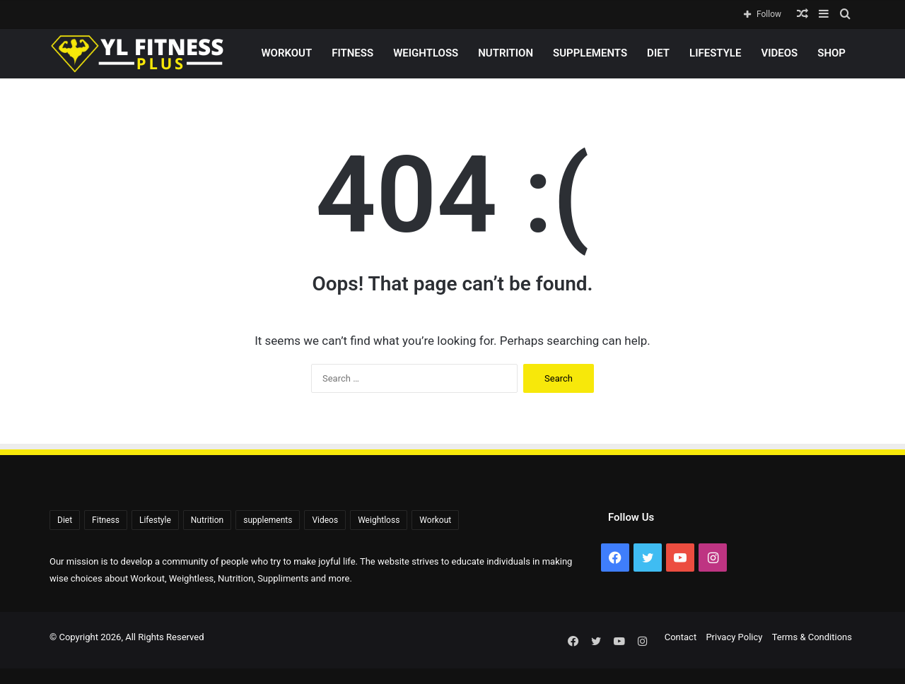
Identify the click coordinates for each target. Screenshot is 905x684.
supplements (590, 53)
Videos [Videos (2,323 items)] (325, 520)
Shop (831, 53)
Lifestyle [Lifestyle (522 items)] (155, 520)
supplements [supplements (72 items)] (267, 520)
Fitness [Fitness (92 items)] (105, 520)
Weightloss (425, 53)
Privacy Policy (734, 637)
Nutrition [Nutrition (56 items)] (207, 520)
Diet (658, 53)
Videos (779, 53)
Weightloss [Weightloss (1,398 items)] (378, 520)
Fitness (352, 53)
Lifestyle (715, 53)
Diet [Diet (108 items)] (64, 520)
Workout (286, 53)
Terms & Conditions (812, 637)
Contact (680, 637)
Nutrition (505, 53)
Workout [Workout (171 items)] (435, 520)
